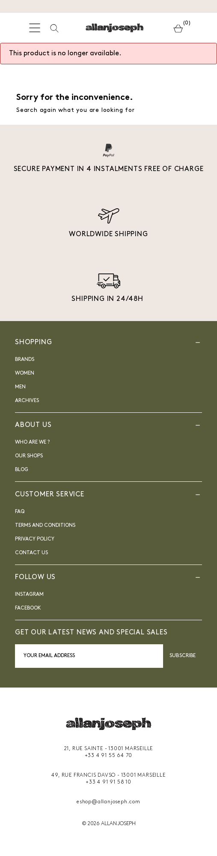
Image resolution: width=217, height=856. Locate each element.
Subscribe (182, 655)
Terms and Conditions (45, 525)
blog (21, 469)
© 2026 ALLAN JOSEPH (109, 823)
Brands (24, 359)
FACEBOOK (28, 608)
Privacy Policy (34, 539)
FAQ (19, 511)
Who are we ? (32, 442)
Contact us (31, 553)
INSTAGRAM (29, 594)
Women (24, 373)
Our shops (29, 456)
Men (20, 387)
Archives (27, 400)
